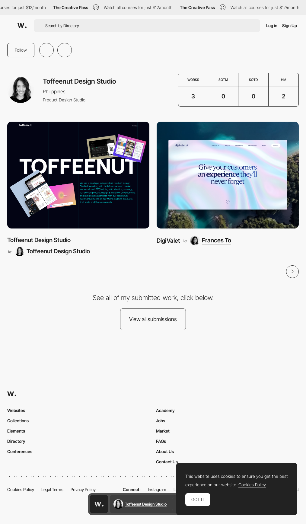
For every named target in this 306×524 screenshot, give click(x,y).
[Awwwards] (22, 25)
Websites (16, 410)
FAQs (161, 441)
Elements (16, 430)
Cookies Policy (20, 489)
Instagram (157, 489)
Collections (18, 420)
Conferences (19, 451)
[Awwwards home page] (99, 504)
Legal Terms (52, 489)
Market (163, 430)
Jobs (160, 420)
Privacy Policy (83, 489)
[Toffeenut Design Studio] (78, 175)
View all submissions (153, 319)
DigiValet (168, 240)
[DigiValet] (228, 175)
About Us (165, 451)
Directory (16, 441)
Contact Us (167, 461)
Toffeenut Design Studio (39, 240)
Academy (165, 410)
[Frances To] (210, 240)
